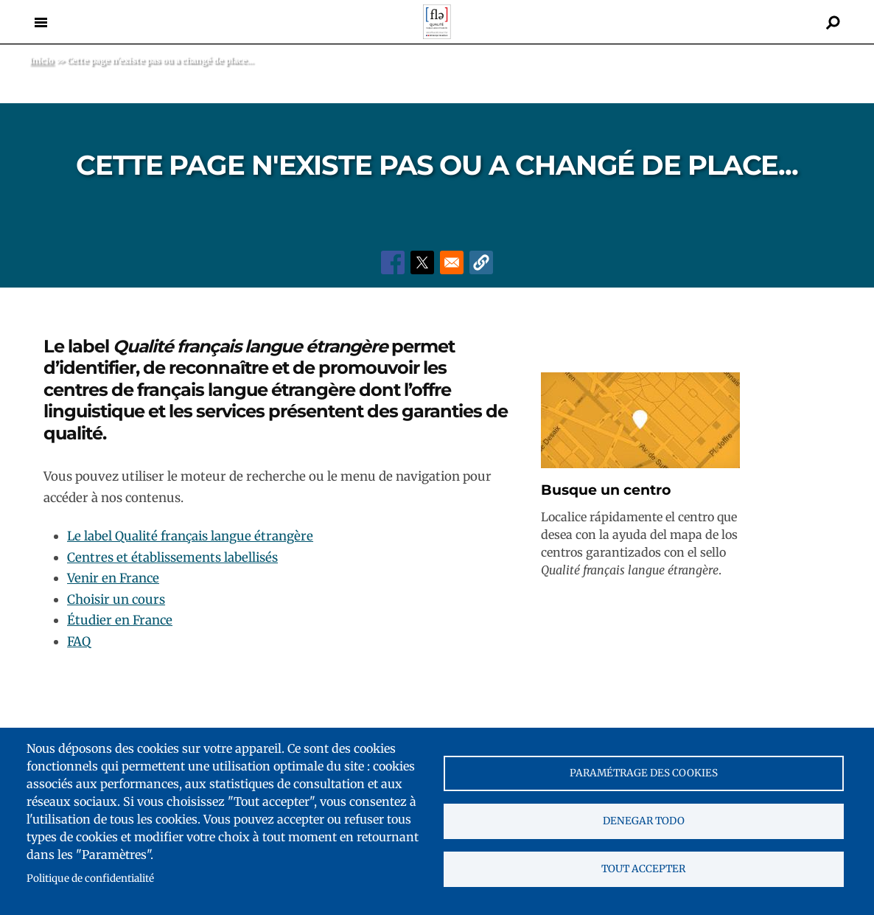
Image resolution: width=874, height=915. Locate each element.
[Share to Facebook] (393, 262)
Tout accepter (643, 869)
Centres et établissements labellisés (172, 557)
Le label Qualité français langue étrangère (190, 536)
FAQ (79, 641)
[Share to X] (422, 262)
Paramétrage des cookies (644, 773)
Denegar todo (644, 821)
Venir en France (113, 578)
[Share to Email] (452, 262)
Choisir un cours (116, 599)
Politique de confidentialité (90, 878)
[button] (481, 262)
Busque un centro (606, 489)
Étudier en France (119, 620)
